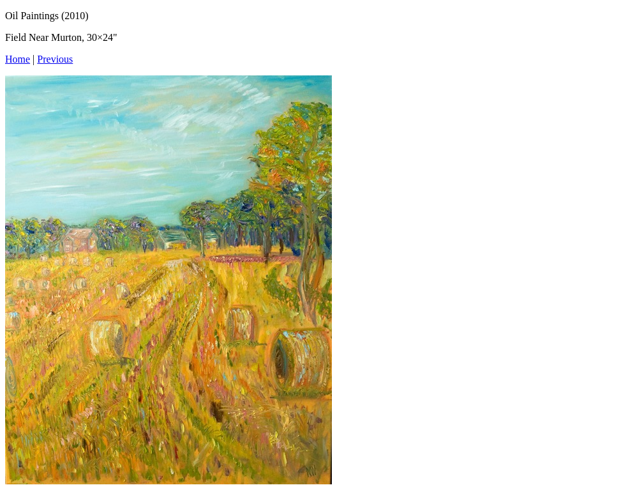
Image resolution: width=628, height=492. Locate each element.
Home (17, 59)
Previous (55, 59)
